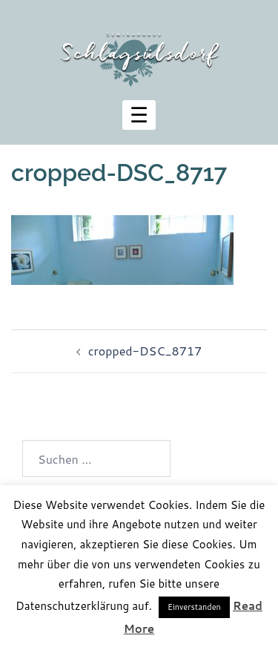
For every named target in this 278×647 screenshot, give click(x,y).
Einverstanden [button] (194, 607)
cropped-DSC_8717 (145, 350)
